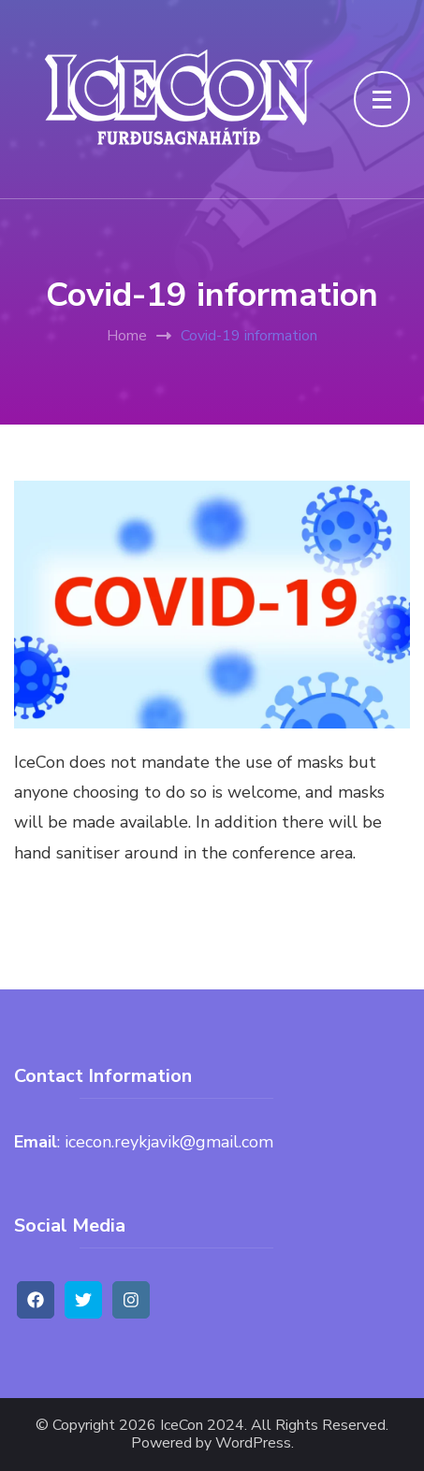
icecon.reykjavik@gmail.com (169, 1142)
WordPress (253, 1443)
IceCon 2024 (202, 1426)
